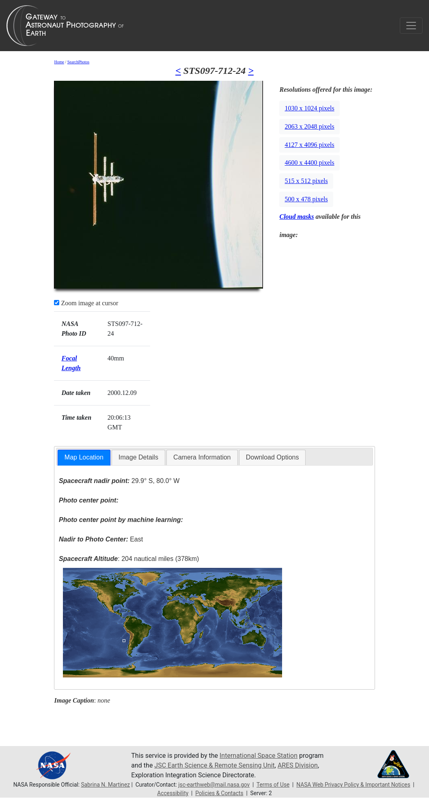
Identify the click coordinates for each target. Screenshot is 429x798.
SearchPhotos (78, 62)
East (101, 539)
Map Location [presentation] (84, 457)
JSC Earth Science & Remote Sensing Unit (214, 765)
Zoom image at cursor (86, 303)
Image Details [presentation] (138, 457)
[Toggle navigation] (411, 25)
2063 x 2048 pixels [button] (309, 126)
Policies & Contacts (219, 793)
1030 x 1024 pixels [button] (309, 108)
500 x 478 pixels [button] (306, 199)
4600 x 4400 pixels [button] (309, 162)
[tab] (84, 458)
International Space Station (258, 755)
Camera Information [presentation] (202, 457)
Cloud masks (296, 216)
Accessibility (172, 793)
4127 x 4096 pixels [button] (309, 144)
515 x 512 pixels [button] (306, 180)
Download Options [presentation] (272, 457)
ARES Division (298, 765)
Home (59, 62)
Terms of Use (273, 784)
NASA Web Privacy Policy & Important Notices (353, 784)
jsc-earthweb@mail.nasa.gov (214, 784)
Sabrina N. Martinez (105, 784)
